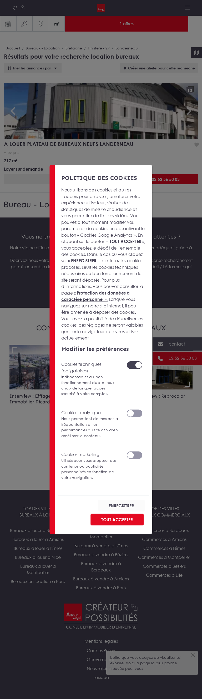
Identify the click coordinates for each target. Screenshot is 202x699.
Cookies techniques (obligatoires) (90, 379)
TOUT (117, 519)
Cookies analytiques (90, 424)
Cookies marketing (90, 466)
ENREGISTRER (121, 505)
